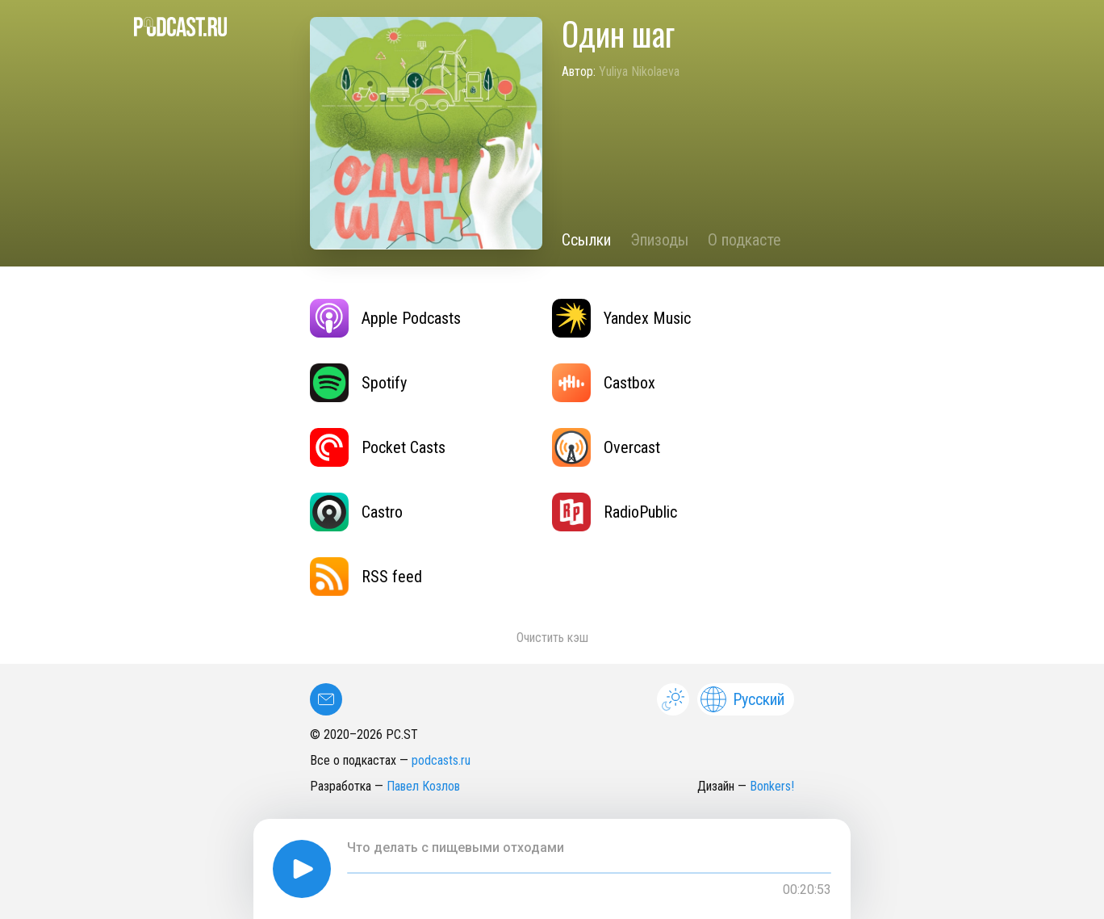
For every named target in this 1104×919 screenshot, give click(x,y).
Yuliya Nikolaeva (639, 71)
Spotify (358, 382)
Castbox (603, 382)
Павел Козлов (423, 786)
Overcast (606, 447)
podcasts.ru (441, 760)
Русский (742, 699)
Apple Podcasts (385, 318)
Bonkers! (772, 786)
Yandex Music (621, 318)
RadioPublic (614, 512)
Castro (356, 512)
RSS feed (366, 576)
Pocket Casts (377, 447)
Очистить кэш (552, 637)
